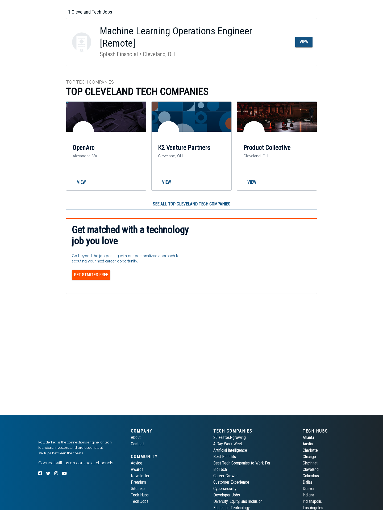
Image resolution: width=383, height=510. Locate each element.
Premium (138, 482)
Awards (137, 469)
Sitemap (138, 488)
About (136, 437)
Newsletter (140, 475)
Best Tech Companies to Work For (241, 463)
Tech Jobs (139, 501)
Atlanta (308, 437)
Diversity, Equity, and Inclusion (238, 501)
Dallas (308, 482)
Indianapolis (312, 501)
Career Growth (225, 475)
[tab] (57, 6)
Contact (137, 443)
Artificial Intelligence (230, 450)
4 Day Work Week (228, 443)
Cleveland (311, 469)
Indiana (308, 494)
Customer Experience (231, 482)
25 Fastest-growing (229, 437)
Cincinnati (310, 463)
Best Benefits (224, 456)
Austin (308, 443)
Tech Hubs (140, 494)
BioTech (220, 469)
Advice (136, 463)
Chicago (309, 456)
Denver (309, 488)
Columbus (311, 475)
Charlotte (310, 450)
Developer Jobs (226, 494)
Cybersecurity (224, 488)
